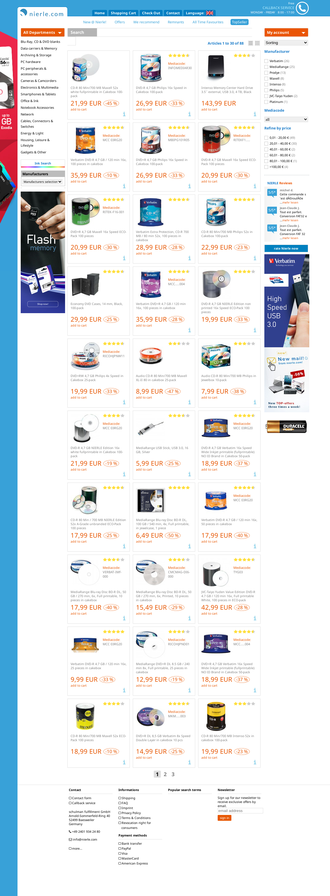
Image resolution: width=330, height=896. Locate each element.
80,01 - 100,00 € (280, 161)
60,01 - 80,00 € (279, 155)
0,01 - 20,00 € (279, 138)
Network (27, 114)
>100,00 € (276, 167)
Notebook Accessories (37, 107)
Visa (124, 853)
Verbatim (276, 61)
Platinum (275, 102)
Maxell (274, 78)
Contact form (80, 798)
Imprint (126, 808)
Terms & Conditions (135, 818)
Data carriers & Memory (39, 48)
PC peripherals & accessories (33, 71)
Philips (274, 90)
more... (76, 848)
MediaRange (279, 67)
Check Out (151, 12)
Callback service (82, 803)
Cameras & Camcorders (38, 80)
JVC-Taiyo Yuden (280, 96)
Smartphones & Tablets (38, 94)
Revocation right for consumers (135, 825)
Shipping (127, 798)
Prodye (275, 73)
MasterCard (129, 858)
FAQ (124, 803)
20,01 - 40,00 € (280, 143)
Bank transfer (131, 843)
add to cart (79, 109)
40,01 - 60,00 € (279, 149)
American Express (134, 863)
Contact (173, 12)
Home (100, 12)
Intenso (274, 84)
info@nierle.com (83, 839)
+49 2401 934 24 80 (85, 832)
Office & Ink (30, 101)
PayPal (125, 848)
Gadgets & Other (33, 152)
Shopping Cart (123, 12)
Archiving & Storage (36, 55)
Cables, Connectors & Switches (37, 124)
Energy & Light (32, 133)
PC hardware (31, 61)
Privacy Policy (130, 813)
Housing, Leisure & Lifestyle (35, 143)
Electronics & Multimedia (39, 87)
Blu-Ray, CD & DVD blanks (40, 41)
